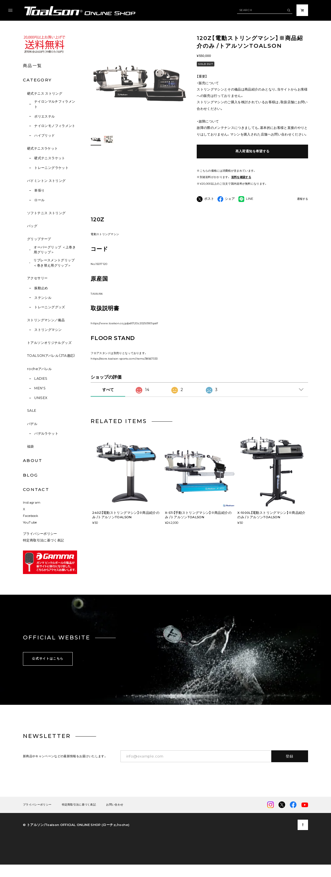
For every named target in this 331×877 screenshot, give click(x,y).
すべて (108, 400)
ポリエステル (44, 116)
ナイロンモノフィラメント (54, 126)
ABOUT (32, 460)
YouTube (30, 533)
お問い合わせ (114, 815)
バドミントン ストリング (46, 181)
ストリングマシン (48, 330)
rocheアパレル (39, 369)
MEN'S (40, 388)
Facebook (30, 526)
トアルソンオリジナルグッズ (49, 343)
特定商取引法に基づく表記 (43, 551)
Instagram (31, 513)
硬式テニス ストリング (44, 93)
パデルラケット (46, 433)
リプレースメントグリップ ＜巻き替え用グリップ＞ (54, 262)
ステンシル (42, 298)
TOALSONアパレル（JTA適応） (51, 356)
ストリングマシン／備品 (46, 320)
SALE (31, 410)
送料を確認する (241, 177)
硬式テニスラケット (42, 148)
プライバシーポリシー (40, 545)
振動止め (41, 288)
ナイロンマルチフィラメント (54, 104)
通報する (302, 199)
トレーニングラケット (51, 168)
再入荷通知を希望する (252, 151)
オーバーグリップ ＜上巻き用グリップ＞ (55, 249)
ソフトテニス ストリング (46, 213)
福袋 (30, 446)
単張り (39, 190)
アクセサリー (37, 278)
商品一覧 (32, 65)
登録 (290, 767)
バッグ (32, 226)
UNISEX (40, 398)
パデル (32, 424)
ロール (39, 200)
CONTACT (36, 489)
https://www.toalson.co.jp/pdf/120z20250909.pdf (124, 334)
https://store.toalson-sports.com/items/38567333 (124, 369)
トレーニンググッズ (49, 307)
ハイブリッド (44, 135)
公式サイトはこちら (48, 669)
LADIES (40, 378)
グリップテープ (39, 239)
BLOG (30, 475)
